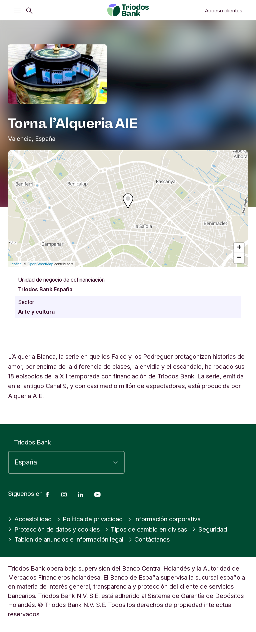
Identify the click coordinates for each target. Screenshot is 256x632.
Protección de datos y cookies (54, 529)
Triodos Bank (32, 442)
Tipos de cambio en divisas (146, 529)
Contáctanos (149, 539)
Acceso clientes (223, 10)
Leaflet (15, 264)
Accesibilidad (30, 519)
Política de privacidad (90, 519)
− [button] (239, 258)
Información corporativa (164, 519)
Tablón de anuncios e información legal (65, 539)
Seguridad (209, 529)
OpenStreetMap (40, 264)
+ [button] (239, 248)
